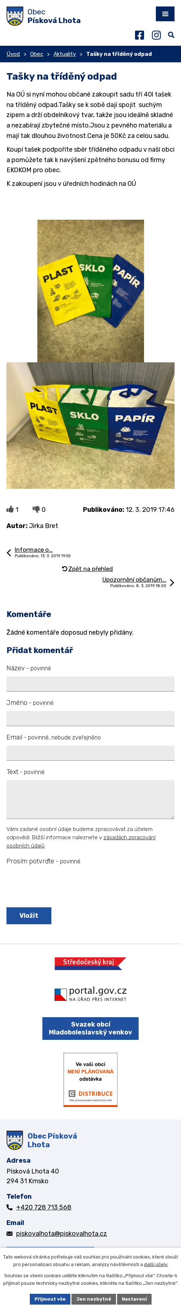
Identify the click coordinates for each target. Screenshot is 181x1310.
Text (25, 772)
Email (53, 737)
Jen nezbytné (93, 1299)
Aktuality (65, 54)
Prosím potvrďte (43, 861)
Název (28, 668)
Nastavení (134, 1299)
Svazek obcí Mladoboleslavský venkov (90, 1028)
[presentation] (59, 887)
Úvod (13, 54)
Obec (36, 54)
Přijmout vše (50, 1299)
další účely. (156, 1264)
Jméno (30, 703)
